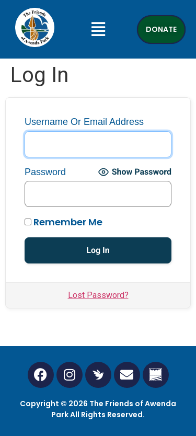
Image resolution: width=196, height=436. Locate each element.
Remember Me (63, 222)
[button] (98, 29)
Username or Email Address (84, 122)
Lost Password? (98, 295)
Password (45, 172)
